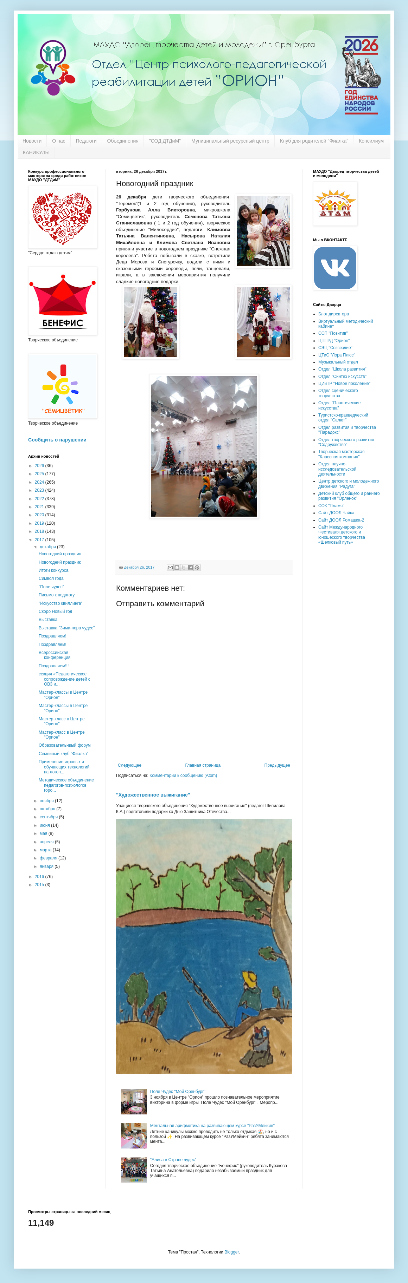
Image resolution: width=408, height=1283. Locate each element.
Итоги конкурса (53, 570)
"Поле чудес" (51, 586)
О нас (58, 141)
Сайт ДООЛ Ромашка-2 (341, 520)
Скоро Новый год (55, 611)
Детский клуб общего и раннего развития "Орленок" (349, 496)
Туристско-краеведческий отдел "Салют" (343, 418)
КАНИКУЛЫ (36, 152)
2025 (40, 473)
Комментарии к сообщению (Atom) (183, 775)
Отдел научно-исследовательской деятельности (337, 469)
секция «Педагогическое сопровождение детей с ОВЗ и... (64, 679)
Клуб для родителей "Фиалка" (314, 141)
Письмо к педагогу (57, 595)
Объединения (123, 141)
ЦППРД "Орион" (334, 340)
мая (44, 833)
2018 (40, 531)
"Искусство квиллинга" (61, 603)
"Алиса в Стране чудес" (173, 1159)
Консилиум (371, 141)
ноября (47, 800)
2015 (40, 884)
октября (48, 808)
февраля (49, 858)
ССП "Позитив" (333, 333)
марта (46, 849)
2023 (40, 490)
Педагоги (86, 141)
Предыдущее (277, 765)
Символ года (51, 578)
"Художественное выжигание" (153, 795)
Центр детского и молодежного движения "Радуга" (348, 484)
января (47, 866)
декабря (48, 546)
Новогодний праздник (60, 553)
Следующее (129, 765)
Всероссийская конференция (54, 655)
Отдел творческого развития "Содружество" (346, 442)
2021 (40, 506)
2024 (40, 482)
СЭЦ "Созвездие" (335, 347)
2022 (40, 498)
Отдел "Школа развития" (342, 369)
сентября (49, 816)
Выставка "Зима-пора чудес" (67, 628)
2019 (40, 523)
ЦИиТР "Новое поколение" (344, 383)
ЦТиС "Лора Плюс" (336, 355)
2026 (40, 465)
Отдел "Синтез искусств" (342, 376)
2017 (40, 539)
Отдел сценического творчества (338, 393)
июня (45, 825)
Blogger (231, 1252)
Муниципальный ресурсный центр (230, 141)
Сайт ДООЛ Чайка (336, 512)
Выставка (48, 619)
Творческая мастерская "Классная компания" (341, 454)
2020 (40, 514)
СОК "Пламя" (331, 505)
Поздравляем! (52, 636)
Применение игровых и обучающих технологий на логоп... (64, 766)
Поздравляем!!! (54, 665)
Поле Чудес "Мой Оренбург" (177, 1091)
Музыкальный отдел (338, 362)
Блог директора (333, 314)
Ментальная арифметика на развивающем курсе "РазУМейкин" (212, 1125)
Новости (32, 141)
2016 (40, 876)
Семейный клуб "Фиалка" (63, 753)
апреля (47, 841)
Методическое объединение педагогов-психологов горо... (66, 785)
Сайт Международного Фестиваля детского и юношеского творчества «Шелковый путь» (341, 535)
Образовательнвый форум (65, 745)
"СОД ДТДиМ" (165, 141)
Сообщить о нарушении (57, 440)
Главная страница (203, 765)
